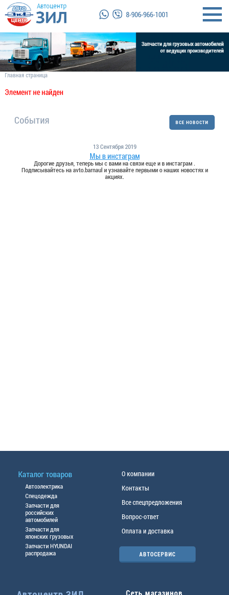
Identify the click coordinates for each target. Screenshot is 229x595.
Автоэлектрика (44, 486)
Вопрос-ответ (140, 516)
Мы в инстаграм (115, 156)
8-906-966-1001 (147, 14)
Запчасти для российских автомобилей (42, 512)
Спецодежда (41, 495)
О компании (138, 473)
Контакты (135, 487)
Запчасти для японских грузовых (49, 533)
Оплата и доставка (148, 530)
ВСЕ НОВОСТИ (192, 122)
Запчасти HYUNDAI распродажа (48, 549)
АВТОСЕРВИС (157, 554)
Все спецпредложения (152, 502)
